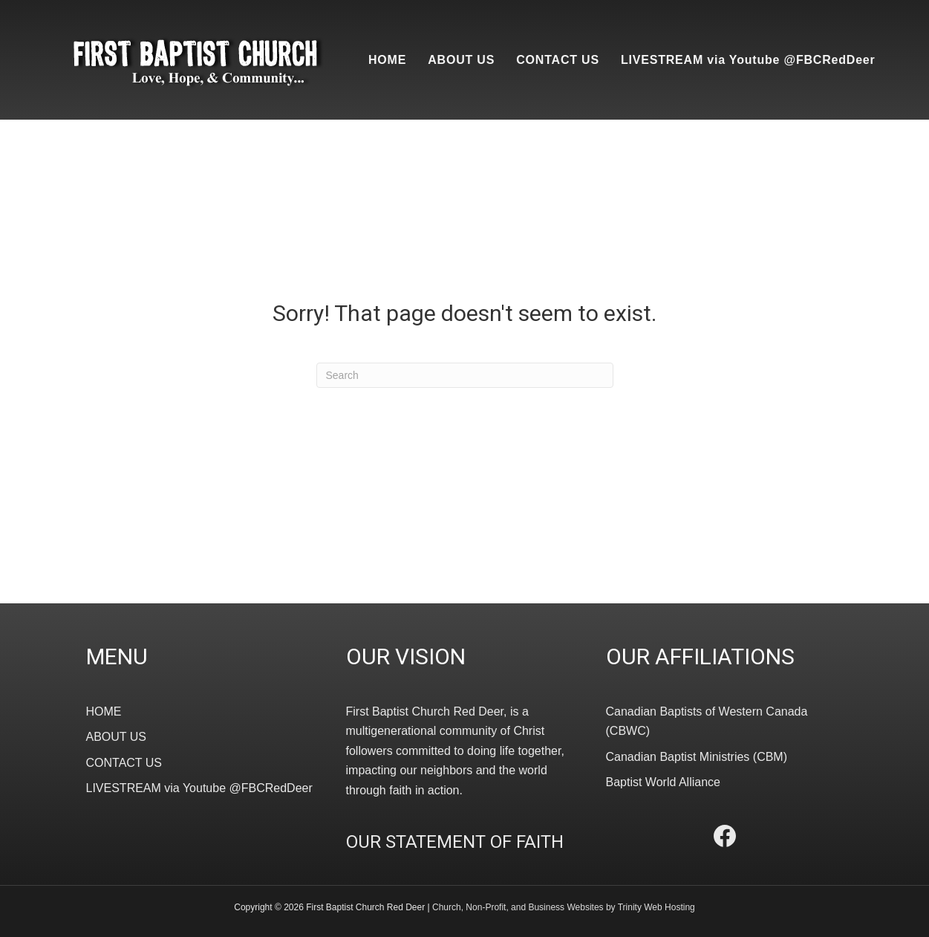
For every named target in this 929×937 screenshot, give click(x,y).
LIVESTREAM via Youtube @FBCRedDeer (199, 788)
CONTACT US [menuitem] (557, 60)
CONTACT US (124, 762)
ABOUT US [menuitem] (461, 60)
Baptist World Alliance (663, 782)
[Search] (464, 375)
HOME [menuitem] (387, 60)
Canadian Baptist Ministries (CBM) (697, 756)
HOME (104, 711)
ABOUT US (116, 736)
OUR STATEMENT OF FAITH (455, 841)
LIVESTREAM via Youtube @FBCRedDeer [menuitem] (748, 60)
